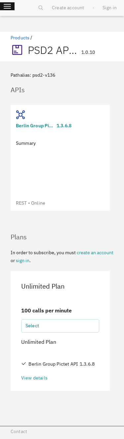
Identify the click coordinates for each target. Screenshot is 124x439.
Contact (19, 431)
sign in (22, 260)
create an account (95, 253)
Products (20, 38)
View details (34, 378)
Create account (68, 8)
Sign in (110, 8)
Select (32, 326)
